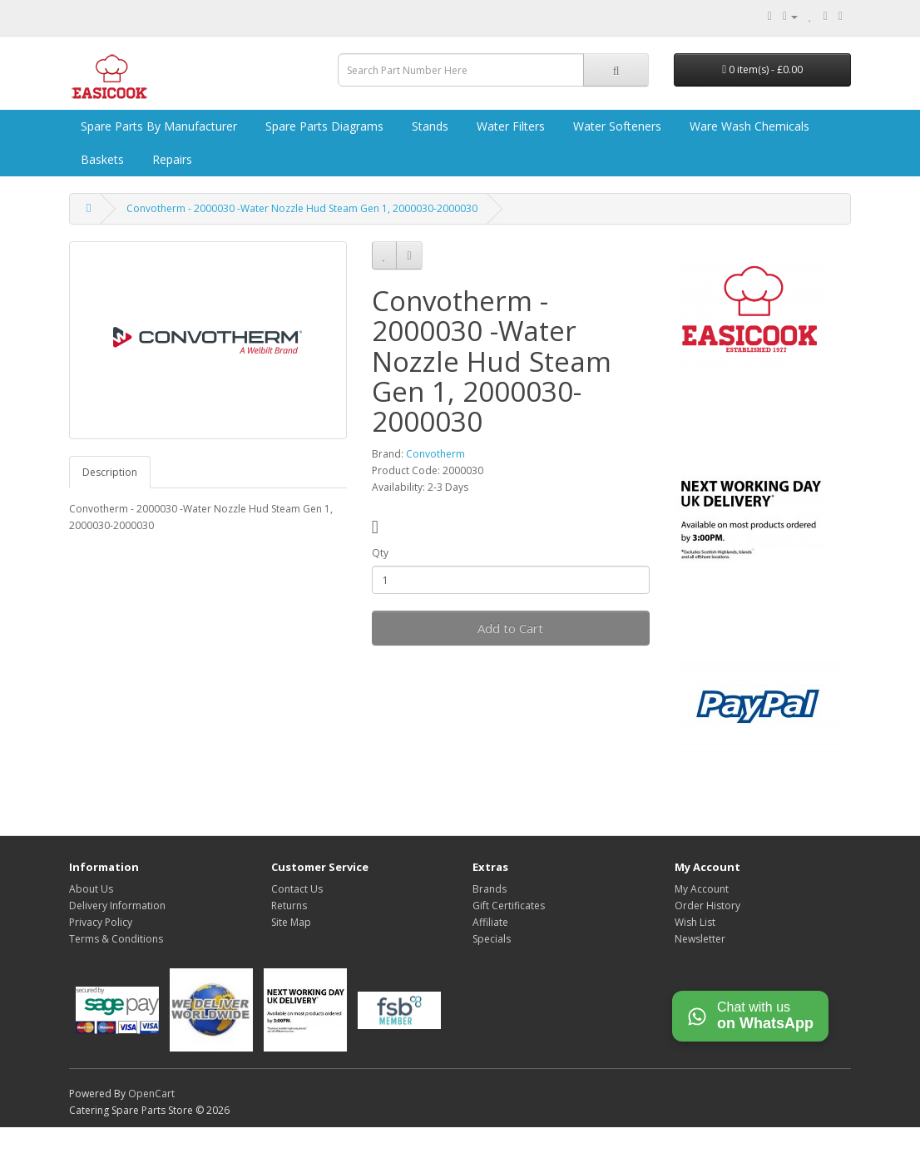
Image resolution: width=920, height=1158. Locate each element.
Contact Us (297, 889)
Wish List (695, 922)
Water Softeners (615, 126)
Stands (428, 126)
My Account (702, 889)
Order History (707, 905)
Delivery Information (117, 905)
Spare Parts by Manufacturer (157, 126)
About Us (91, 889)
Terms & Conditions (116, 939)
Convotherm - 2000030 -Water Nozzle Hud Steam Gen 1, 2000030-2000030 (301, 208)
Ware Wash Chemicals (747, 126)
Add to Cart (510, 628)
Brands (489, 889)
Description (109, 472)
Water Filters (509, 126)
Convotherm (435, 454)
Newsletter (700, 939)
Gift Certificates (508, 905)
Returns (289, 905)
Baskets (100, 159)
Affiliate (490, 922)
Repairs (170, 159)
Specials (491, 939)
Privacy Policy (100, 922)
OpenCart (151, 1093)
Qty (380, 553)
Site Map (291, 922)
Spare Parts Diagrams (322, 126)
